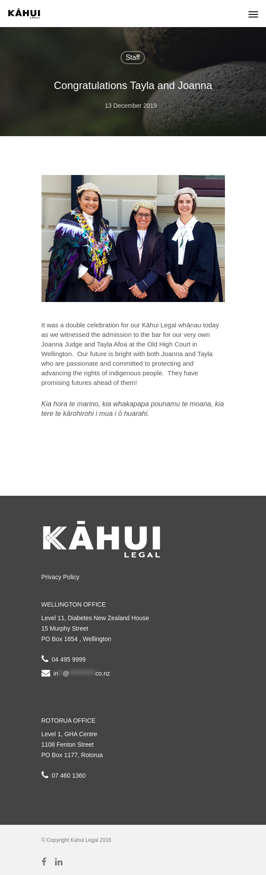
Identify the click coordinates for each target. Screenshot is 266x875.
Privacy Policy (60, 576)
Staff (133, 57)
